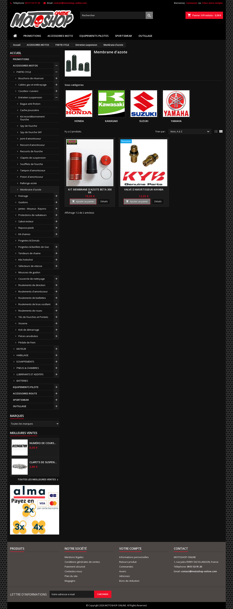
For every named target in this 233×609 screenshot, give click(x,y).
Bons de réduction (129, 580)
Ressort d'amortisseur (32, 145)
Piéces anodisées (28, 336)
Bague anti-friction (30, 103)
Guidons (23, 202)
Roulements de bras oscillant (34, 304)
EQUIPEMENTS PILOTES (94, 36)
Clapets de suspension (33, 157)
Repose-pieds (26, 227)
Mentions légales (74, 557)
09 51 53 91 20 (32, 3)
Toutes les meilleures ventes (38, 479)
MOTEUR (21, 348)
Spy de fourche (28, 125)
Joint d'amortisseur (30, 138)
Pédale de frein (26, 342)
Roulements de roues (30, 310)
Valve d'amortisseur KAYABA (143, 189)
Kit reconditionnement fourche (32, 118)
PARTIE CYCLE (24, 72)
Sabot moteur (25, 221)
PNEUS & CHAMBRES (28, 368)
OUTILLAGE (145, 36)
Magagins (70, 580)
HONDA (79, 121)
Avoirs (122, 571)
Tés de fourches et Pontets (33, 317)
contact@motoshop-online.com (70, 3)
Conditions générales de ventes (82, 561)
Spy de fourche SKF (31, 132)
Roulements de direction (31, 285)
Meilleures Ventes (23, 433)
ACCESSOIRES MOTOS (25, 65)
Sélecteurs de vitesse (30, 266)
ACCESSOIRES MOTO (60, 36)
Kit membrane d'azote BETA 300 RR (90, 191)
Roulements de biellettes (32, 297)
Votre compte (130, 549)
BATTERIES (22, 380)
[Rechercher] (116, 15)
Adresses (124, 576)
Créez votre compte (212, 3)
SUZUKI (143, 121)
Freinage (23, 196)
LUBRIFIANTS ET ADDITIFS (30, 374)
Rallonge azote (28, 183)
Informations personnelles (134, 557)
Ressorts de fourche (31, 151)
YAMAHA (176, 121)
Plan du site (71, 576)
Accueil (15, 53)
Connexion (191, 3)
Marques (17, 416)
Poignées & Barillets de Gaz (33, 247)
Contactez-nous (73, 571)
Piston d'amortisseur (31, 176)
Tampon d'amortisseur (32, 170)
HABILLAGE (22, 355)
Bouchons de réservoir (31, 78)
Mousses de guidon (29, 272)
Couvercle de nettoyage (31, 278)
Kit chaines (24, 234)
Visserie (22, 323)
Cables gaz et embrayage (32, 84)
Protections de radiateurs (32, 215)
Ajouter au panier (83, 201)
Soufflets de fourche (31, 164)
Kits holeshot (25, 259)
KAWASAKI (111, 121)
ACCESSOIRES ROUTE (25, 393)
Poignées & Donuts (29, 240)
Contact (181, 549)
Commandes (126, 566)
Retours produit (128, 561)
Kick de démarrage (28, 329)
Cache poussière (29, 110)
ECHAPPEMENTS (25, 361)
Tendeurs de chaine (29, 253)
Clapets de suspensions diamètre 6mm (43, 462)
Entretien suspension (30, 97)
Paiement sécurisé (75, 566)
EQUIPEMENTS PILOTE (25, 387)
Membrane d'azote (30, 189)
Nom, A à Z (190, 131)
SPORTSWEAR (123, 36)
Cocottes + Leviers (28, 91)
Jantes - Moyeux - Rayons (32, 208)
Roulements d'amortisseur (33, 291)
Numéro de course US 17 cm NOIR (43, 443)
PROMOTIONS (32, 36)
